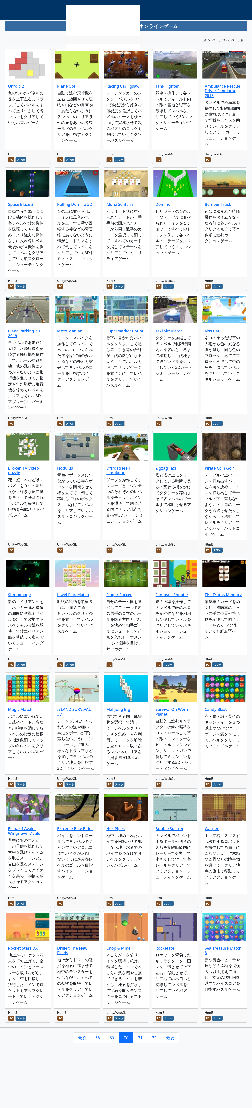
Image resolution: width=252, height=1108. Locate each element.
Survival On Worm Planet (172, 712)
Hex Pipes (115, 828)
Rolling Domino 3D (74, 204)
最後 (170, 1037)
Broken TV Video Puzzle (23, 470)
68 (97, 1037)
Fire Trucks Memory (223, 594)
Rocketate (165, 948)
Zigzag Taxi (166, 468)
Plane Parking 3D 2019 (24, 333)
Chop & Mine (118, 948)
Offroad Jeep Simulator (118, 470)
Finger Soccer (119, 594)
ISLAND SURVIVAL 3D (74, 712)
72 (154, 1037)
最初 (82, 1037)
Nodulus (65, 468)
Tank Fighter (167, 86)
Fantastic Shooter (172, 594)
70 (126, 1037)
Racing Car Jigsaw (122, 86)
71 (140, 1037)
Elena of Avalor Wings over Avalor (25, 831)
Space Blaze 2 (20, 204)
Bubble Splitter (169, 828)
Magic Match (20, 709)
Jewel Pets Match (73, 594)
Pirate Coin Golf (219, 468)
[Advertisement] (103, 32)
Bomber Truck (218, 204)
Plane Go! (66, 86)
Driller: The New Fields (72, 950)
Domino (163, 204)
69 (112, 1037)
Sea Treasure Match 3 (223, 950)
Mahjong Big (118, 709)
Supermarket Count (124, 331)
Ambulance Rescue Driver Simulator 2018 (222, 90)
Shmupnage (19, 594)
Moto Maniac (69, 331)
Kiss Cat (212, 331)
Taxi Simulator (169, 331)
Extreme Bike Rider (75, 828)
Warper (212, 828)
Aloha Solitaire (119, 204)
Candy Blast (216, 709)
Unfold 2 (16, 86)
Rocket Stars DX (23, 948)
